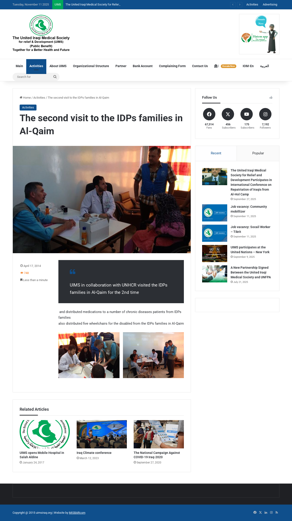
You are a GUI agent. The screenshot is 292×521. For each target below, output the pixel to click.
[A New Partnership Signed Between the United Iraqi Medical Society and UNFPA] (214, 273)
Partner (120, 66)
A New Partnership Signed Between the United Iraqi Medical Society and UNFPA (251, 272)
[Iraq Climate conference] (102, 434)
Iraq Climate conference (94, 453)
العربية (264, 66)
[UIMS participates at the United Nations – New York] (214, 253)
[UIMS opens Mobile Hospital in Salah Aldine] (45, 434)
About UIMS (58, 66)
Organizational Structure (91, 66)
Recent (216, 153)
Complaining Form (172, 66)
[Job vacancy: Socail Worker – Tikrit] (214, 233)
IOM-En (248, 66)
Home (25, 97)
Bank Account (143, 66)
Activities (252, 4)
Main (19, 66)
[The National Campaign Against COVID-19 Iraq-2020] (159, 434)
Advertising (270, 4)
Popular (258, 153)
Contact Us (200, 66)
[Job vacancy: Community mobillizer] (214, 212)
